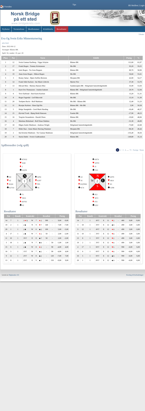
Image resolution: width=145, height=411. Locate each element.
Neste (142, 150)
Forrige (135, 150)
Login (142, 5)
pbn (3, 43)
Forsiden (8, 6)
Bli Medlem (133, 5)
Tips (74, 4)
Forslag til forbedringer (134, 280)
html (7, 43)
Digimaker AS (14, 280)
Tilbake (141, 34)
